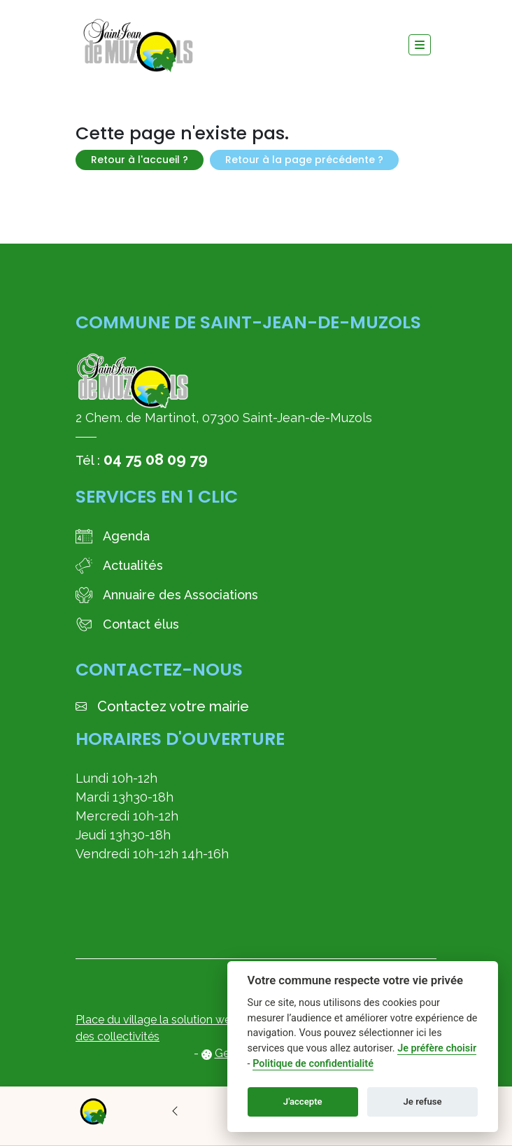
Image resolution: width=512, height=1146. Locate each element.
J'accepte (302, 1101)
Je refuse (423, 1101)
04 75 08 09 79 (156, 459)
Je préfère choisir (436, 1048)
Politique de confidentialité (313, 1064)
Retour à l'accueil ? (139, 160)
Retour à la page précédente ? (304, 160)
